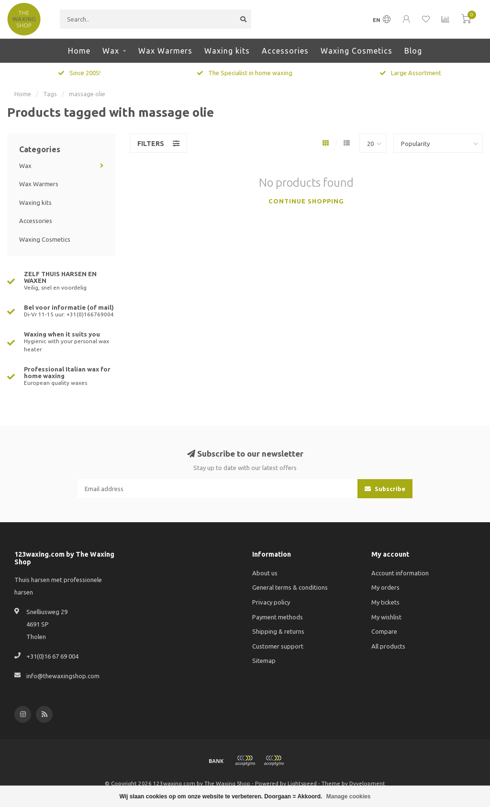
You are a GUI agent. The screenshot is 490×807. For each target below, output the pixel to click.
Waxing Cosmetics (356, 50)
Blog (413, 50)
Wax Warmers (165, 50)
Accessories (285, 50)
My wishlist (386, 617)
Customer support (277, 646)
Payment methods (277, 617)
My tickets (385, 602)
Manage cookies (348, 796)
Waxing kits (227, 50)
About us (265, 573)
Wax (110, 50)
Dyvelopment (367, 783)
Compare (384, 631)
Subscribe (385, 488)
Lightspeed (302, 783)
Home (79, 50)
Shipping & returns (278, 631)
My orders (385, 587)
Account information (400, 573)
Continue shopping (306, 201)
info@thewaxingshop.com (63, 675)
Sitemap (264, 660)
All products (388, 646)
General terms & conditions (290, 587)
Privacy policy (271, 602)
